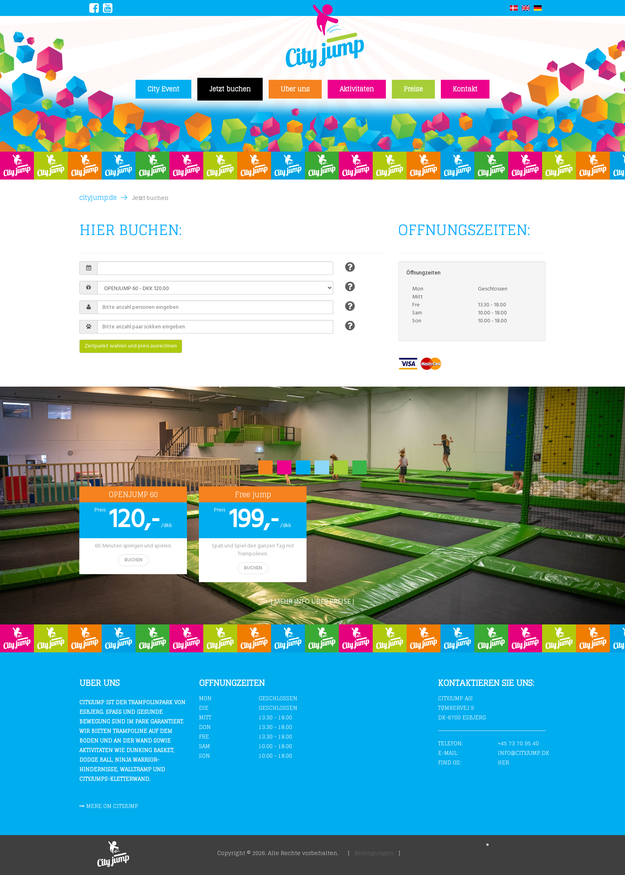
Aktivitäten (357, 89)
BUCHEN (133, 560)
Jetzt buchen (230, 89)
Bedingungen (374, 853)
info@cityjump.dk (523, 753)
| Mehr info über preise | (312, 602)
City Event (163, 89)
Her (503, 762)
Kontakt (465, 89)
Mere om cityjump (112, 806)
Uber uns (295, 89)
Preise (413, 89)
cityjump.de (98, 197)
